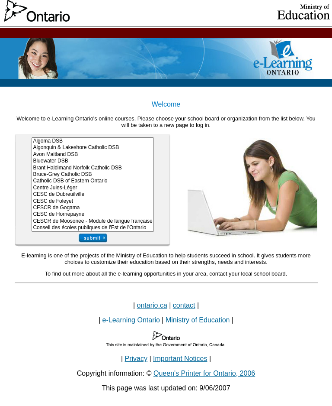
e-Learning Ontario (131, 320)
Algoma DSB (92, 141)
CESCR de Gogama (92, 208)
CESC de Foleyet (92, 201)
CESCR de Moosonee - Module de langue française (92, 221)
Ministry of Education (198, 320)
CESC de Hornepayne (92, 214)
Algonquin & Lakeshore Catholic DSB (92, 147)
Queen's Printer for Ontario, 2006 (204, 373)
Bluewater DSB (92, 161)
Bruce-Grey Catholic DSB (92, 174)
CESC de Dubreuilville (92, 194)
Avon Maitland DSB (92, 154)
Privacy (136, 358)
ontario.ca (152, 305)
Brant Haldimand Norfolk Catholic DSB (92, 168)
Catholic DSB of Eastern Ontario (92, 181)
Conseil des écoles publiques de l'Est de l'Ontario (92, 227)
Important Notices (180, 358)
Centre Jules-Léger (92, 188)
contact (184, 305)
